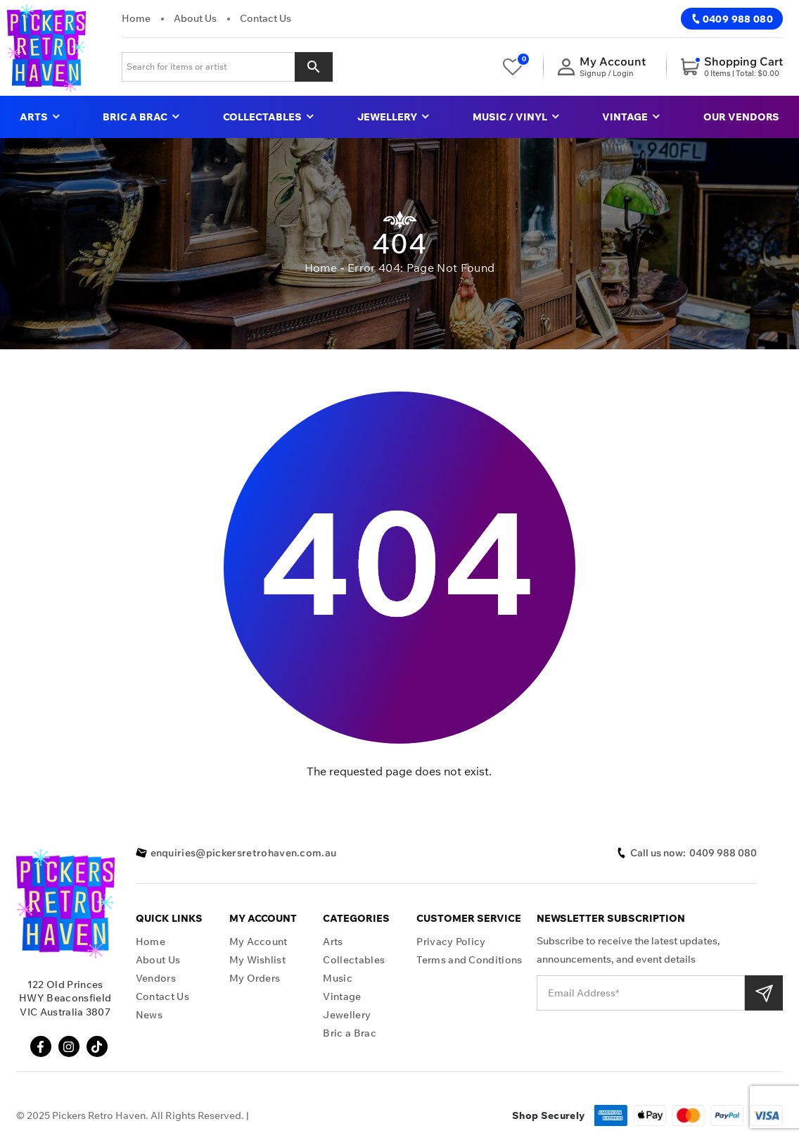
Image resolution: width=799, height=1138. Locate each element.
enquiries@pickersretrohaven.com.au (236, 852)
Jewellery (392, 117)
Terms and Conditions (469, 960)
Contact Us (265, 18)
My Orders (255, 978)
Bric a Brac (141, 117)
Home (136, 18)
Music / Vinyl (515, 117)
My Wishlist (257, 960)
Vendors (156, 978)
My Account (258, 942)
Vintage (630, 117)
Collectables (268, 117)
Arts (39, 117)
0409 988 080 (732, 19)
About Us (195, 18)
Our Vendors (741, 117)
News (149, 1015)
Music (337, 978)
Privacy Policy (450, 942)
